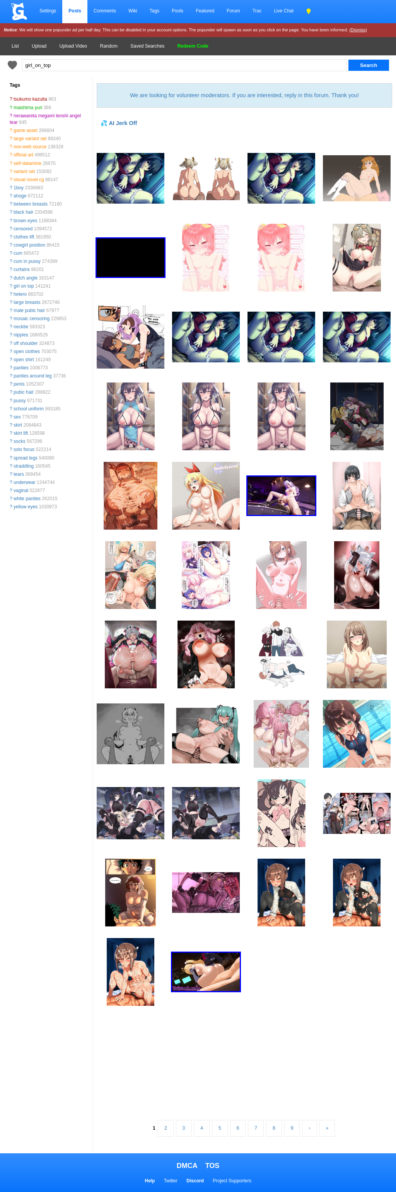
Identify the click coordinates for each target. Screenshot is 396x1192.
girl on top (24, 286)
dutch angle (26, 278)
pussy (20, 400)
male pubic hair (29, 310)
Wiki (132, 11)
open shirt (24, 359)
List (15, 46)
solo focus (24, 449)
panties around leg (33, 376)
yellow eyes (26, 506)
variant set (24, 171)
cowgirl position (29, 245)
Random (109, 46)
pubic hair (24, 392)
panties (21, 367)
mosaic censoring (32, 318)
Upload (39, 46)
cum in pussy (27, 261)
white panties (27, 498)
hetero (20, 294)
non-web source (30, 146)
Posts (74, 11)
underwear (25, 482)
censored (23, 229)
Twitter (171, 1180)
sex (17, 417)
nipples (21, 335)
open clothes (27, 351)
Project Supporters (232, 1180)
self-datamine (27, 163)
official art (23, 155)
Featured (205, 11)
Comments (105, 11)
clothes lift (24, 237)
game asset (26, 130)
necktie (21, 326)
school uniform (29, 409)
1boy (19, 187)
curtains (22, 269)
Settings (47, 11)
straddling (24, 466)
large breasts (27, 302)
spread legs (26, 458)
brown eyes (25, 220)
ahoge (20, 196)
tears (19, 474)
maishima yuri (28, 107)
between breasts (31, 204)
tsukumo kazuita (30, 99)
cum (18, 253)
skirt (18, 425)
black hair (23, 212)
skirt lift (21, 433)
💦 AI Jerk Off (119, 123)
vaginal (21, 490)
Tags (154, 11)
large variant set (30, 138)
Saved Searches (147, 46)
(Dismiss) (358, 29)
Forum (233, 11)
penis (19, 384)
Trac (257, 11)
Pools (177, 11)
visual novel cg (29, 179)
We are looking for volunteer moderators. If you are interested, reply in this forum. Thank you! (244, 95)
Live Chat (284, 11)
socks (20, 441)
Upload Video (73, 46)
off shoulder (26, 343)
